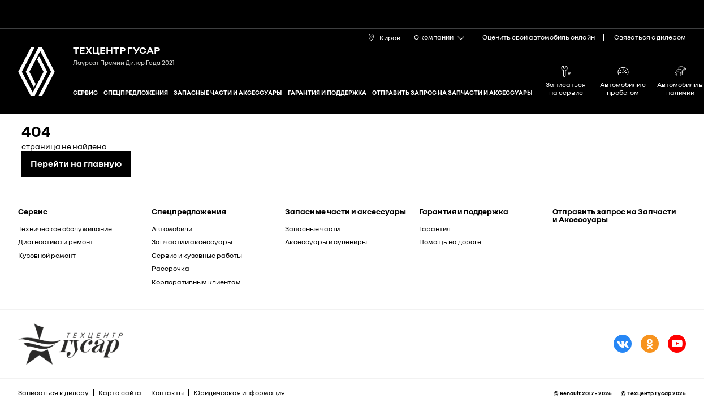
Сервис (85, 92)
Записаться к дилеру (53, 392)
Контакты (167, 392)
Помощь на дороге (450, 241)
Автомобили (172, 228)
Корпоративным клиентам (196, 282)
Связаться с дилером (650, 37)
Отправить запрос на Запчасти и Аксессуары (452, 92)
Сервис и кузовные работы (197, 255)
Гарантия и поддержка (327, 92)
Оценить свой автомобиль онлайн (538, 37)
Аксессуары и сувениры (326, 241)
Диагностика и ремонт (55, 241)
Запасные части (312, 228)
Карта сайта (119, 392)
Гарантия (435, 228)
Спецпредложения (135, 92)
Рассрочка (170, 268)
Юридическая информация (239, 392)
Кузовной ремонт (47, 255)
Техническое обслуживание (65, 228)
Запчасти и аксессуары (192, 241)
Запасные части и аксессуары (228, 92)
